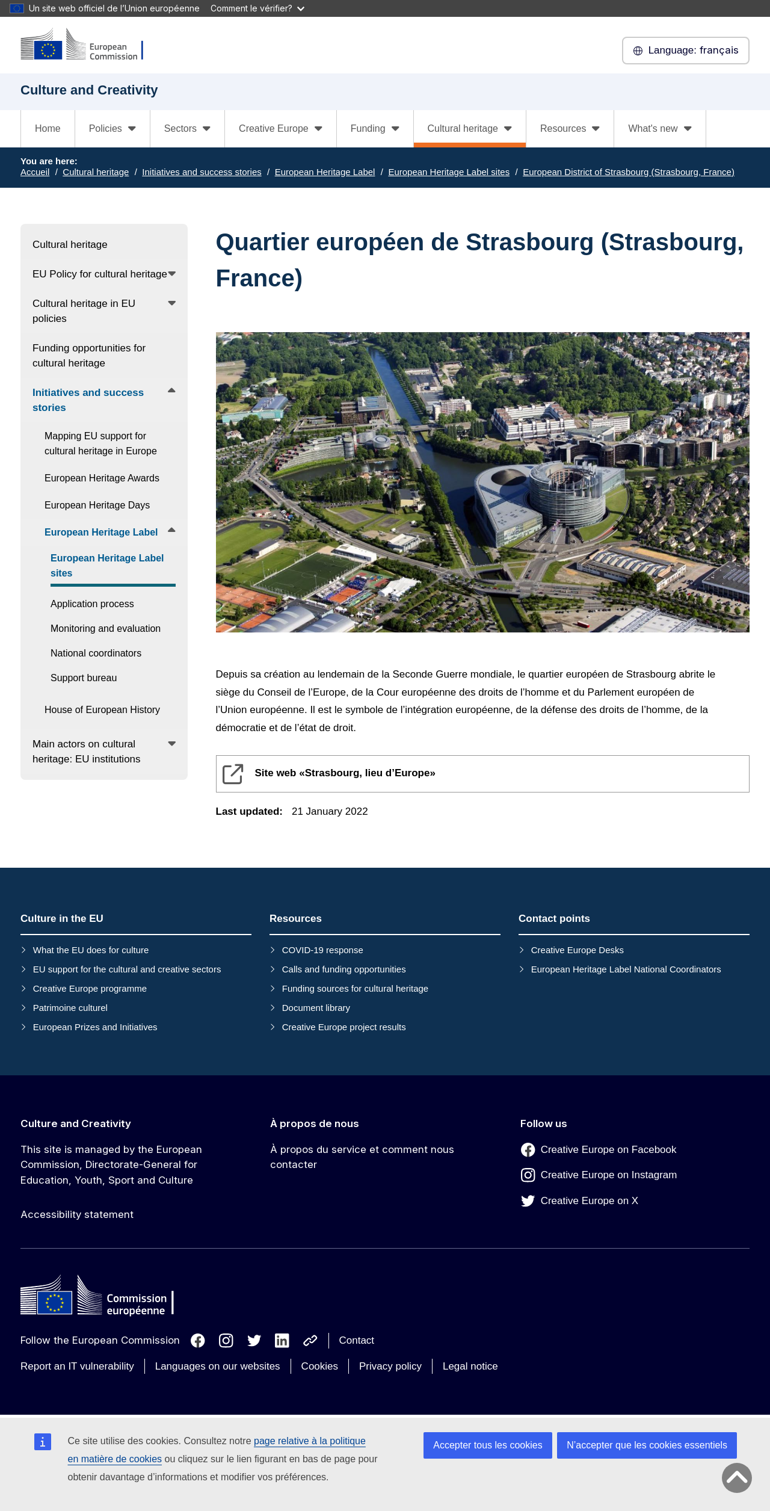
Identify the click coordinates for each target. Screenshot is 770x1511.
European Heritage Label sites (449, 172)
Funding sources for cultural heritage (355, 988)
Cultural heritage (96, 172)
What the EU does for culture (91, 950)
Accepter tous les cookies (487, 1445)
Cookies (319, 1366)
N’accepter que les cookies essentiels (647, 1445)
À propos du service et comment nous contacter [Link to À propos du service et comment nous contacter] (362, 1157)
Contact (357, 1340)
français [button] (686, 50)
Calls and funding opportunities (344, 969)
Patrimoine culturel (70, 1008)
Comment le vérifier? (257, 8)
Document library (316, 1008)
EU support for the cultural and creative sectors (127, 969)
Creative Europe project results (344, 1027)
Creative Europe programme (90, 988)
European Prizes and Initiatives (95, 1027)
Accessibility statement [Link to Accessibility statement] (77, 1214)
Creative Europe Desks (577, 950)
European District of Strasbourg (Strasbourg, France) (629, 172)
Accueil (34, 172)
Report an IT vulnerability (77, 1366)
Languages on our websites (217, 1366)
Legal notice (470, 1366)
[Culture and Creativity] (89, 45)
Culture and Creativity (75, 1123)
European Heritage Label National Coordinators (626, 969)
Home (48, 128)
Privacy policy (390, 1366)
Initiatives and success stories (201, 172)
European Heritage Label (325, 172)
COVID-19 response (322, 950)
